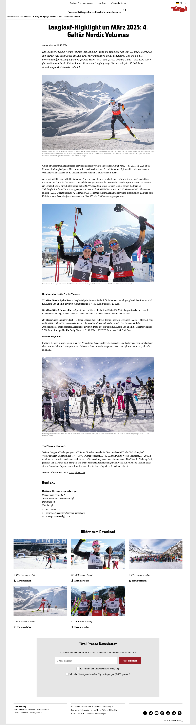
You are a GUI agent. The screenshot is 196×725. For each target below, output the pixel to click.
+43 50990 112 (53, 511)
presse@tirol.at (36, 714)
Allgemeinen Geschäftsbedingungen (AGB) (101, 675)
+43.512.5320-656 (21, 714)
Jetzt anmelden (129, 662)
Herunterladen (24, 582)
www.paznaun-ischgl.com (58, 518)
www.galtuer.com (77, 474)
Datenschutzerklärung (105, 670)
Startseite (27, 17)
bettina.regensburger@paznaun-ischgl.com (65, 514)
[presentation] (98, 685)
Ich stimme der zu (99, 670)
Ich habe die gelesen (100, 675)
